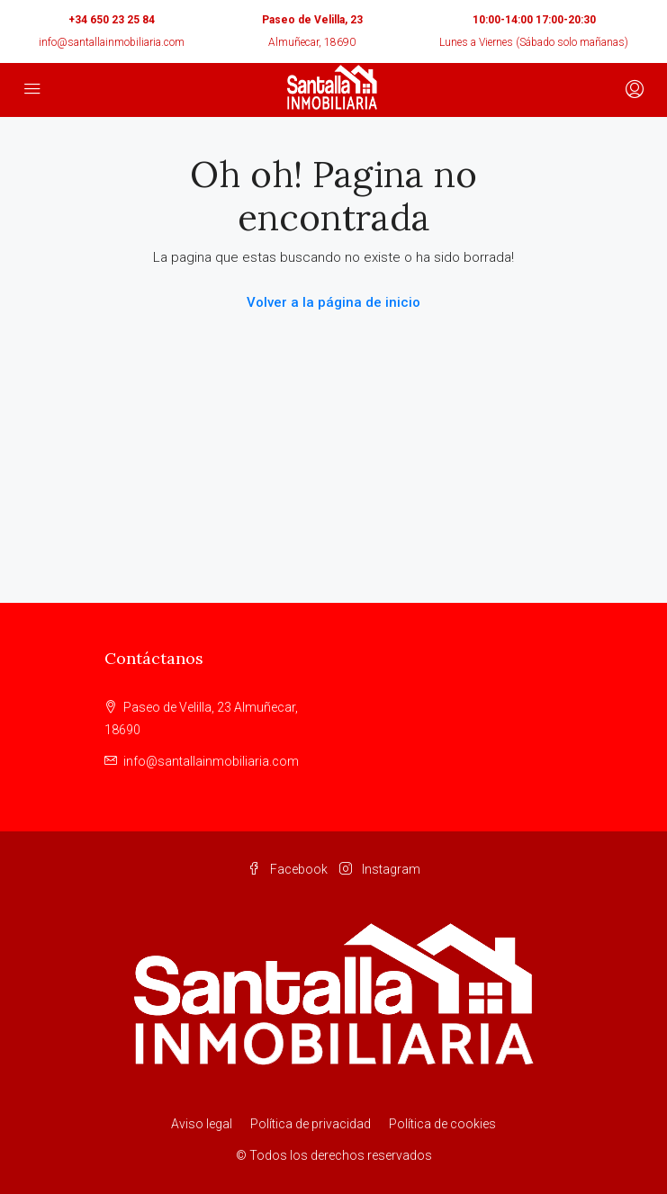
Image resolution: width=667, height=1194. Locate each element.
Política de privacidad (310, 1124)
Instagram (379, 869)
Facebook (288, 869)
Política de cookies (442, 1124)
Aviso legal (201, 1124)
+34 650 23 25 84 (111, 19)
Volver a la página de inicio (333, 302)
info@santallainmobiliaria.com (112, 42)
